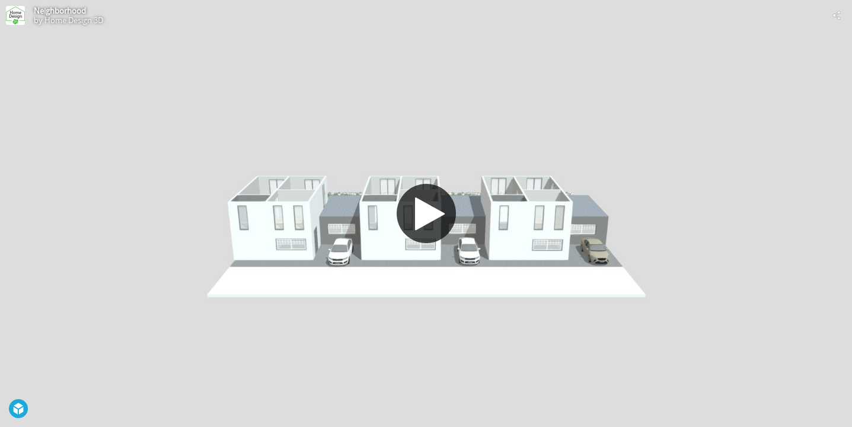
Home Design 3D (73, 20)
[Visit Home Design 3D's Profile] (15, 15)
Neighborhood (60, 10)
